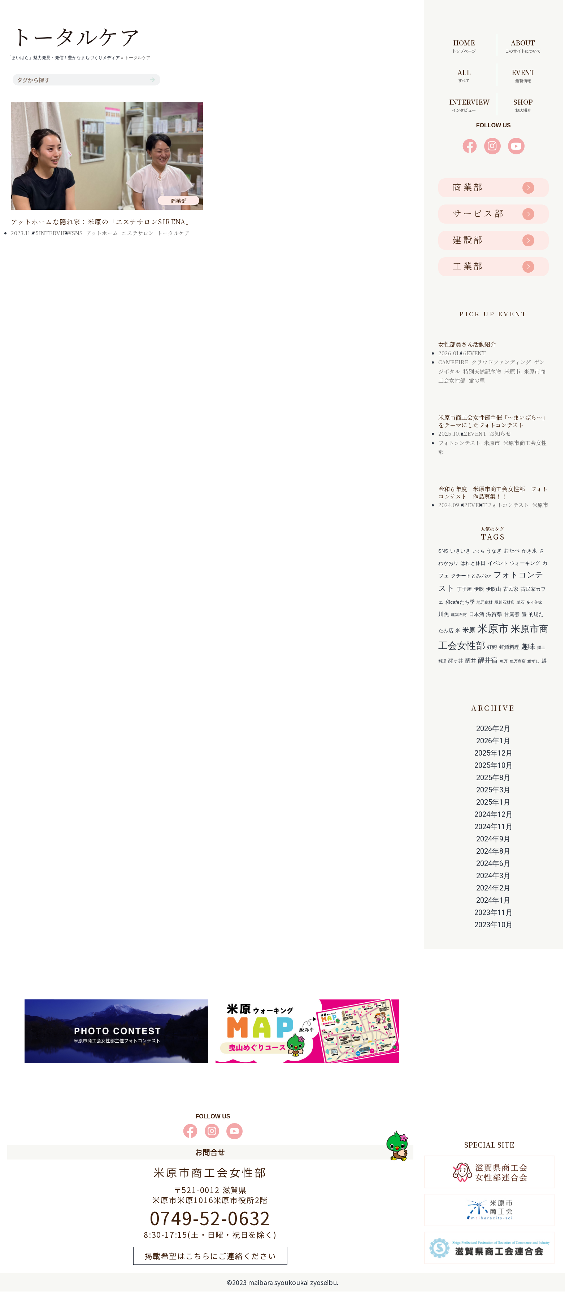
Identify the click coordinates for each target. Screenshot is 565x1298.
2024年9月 (493, 845)
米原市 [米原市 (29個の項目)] (493, 635)
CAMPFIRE (453, 369)
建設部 (468, 246)
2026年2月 (493, 735)
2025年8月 (493, 784)
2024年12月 (493, 821)
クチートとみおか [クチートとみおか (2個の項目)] (471, 582)
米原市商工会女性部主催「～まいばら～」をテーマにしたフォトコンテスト (493, 428)
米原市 (512, 378)
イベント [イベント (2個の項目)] (498, 570)
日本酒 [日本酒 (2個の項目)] (476, 621)
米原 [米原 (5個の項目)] (468, 637)
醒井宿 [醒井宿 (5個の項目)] (487, 667)
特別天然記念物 (482, 378)
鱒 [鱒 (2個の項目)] (544, 667)
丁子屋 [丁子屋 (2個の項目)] (464, 596)
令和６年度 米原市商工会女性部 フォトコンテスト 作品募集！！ (493, 499)
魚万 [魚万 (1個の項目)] (504, 668)
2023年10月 (493, 931)
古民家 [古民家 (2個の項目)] (510, 596)
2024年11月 (493, 833)
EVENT (476, 360)
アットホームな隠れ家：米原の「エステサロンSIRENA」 (102, 221)
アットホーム (102, 233)
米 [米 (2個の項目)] (457, 637)
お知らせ (500, 440)
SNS (77, 233)
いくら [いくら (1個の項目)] (478, 558)
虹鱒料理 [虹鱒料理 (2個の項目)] (509, 654)
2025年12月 (493, 759)
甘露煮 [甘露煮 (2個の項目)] (512, 621)
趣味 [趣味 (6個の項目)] (528, 653)
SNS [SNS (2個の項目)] (443, 557)
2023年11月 (493, 919)
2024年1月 (493, 906)
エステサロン (137, 233)
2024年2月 (493, 894)
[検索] (152, 79)
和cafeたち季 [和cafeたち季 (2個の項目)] (460, 609)
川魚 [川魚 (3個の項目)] (443, 621)
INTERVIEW (55, 233)
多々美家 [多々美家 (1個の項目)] (534, 609)
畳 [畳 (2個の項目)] (524, 621)
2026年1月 (493, 747)
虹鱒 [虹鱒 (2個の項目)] (492, 654)
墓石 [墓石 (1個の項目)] (521, 609)
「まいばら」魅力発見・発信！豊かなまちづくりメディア (63, 57)
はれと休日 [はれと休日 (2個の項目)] (473, 570)
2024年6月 (493, 870)
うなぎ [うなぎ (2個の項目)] (493, 557)
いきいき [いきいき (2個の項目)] (460, 557)
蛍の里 (477, 387)
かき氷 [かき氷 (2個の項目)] (529, 557)
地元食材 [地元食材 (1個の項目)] (484, 609)
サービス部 (479, 220)
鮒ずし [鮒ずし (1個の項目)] (533, 668)
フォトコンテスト (459, 449)
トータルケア (173, 233)
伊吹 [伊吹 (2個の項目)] (479, 596)
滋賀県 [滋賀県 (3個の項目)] (494, 621)
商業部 (468, 193)
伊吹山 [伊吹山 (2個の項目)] (493, 596)
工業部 (468, 272)
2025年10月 (493, 771)
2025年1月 (493, 808)
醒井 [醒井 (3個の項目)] (470, 667)
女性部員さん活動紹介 (467, 351)
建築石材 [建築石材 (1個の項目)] (459, 621)
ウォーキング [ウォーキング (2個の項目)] (525, 570)
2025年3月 (493, 796)
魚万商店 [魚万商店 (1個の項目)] (518, 668)
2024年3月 (493, 882)
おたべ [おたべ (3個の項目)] (512, 557)
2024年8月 (493, 857)
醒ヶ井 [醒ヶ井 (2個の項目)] (455, 667)
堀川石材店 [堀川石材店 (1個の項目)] (504, 609)
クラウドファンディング (501, 369)
